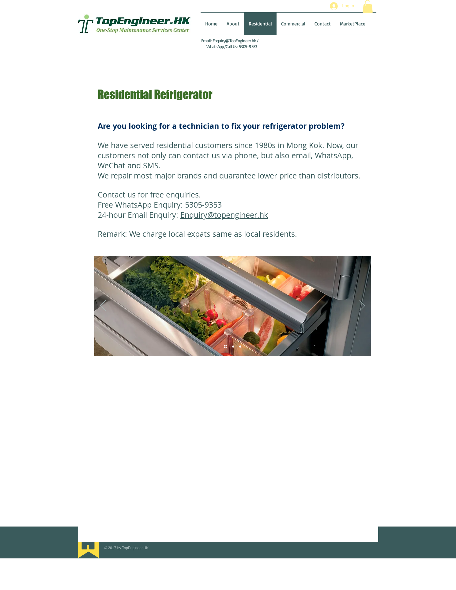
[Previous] (103, 306)
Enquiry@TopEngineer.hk (234, 41)
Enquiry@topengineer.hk (224, 215)
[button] (367, 6)
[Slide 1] (225, 346)
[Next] (362, 306)
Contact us (118, 195)
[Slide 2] (233, 347)
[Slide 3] (240, 347)
